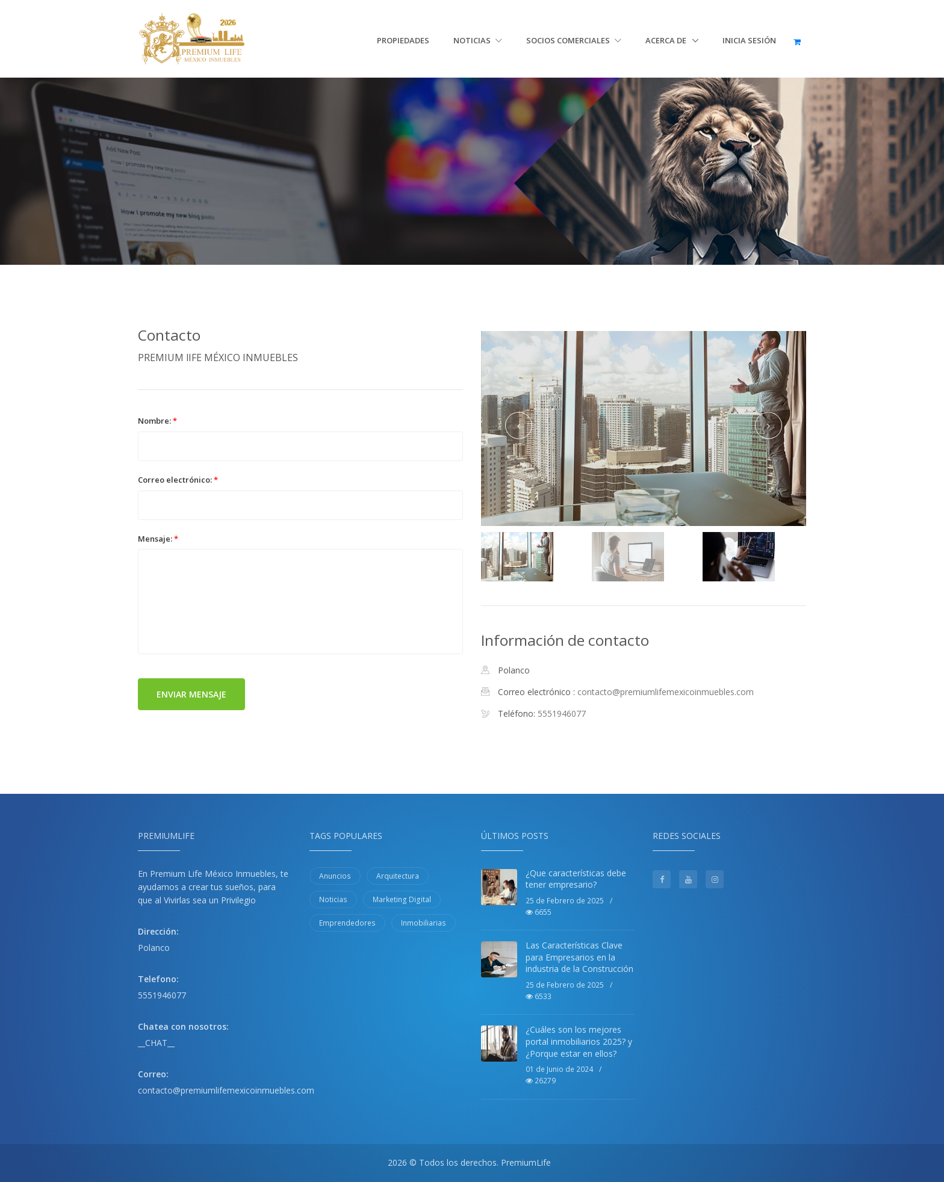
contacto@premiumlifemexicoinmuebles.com (665, 692)
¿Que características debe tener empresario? (576, 879)
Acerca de (666, 40)
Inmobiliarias (423, 923)
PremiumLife (526, 1162)
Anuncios (335, 876)
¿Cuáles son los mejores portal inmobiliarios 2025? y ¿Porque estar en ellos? (579, 1041)
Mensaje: (158, 538)
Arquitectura (397, 876)
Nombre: (157, 420)
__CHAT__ (156, 1042)
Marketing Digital (402, 899)
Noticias (477, 40)
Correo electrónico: (178, 479)
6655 (538, 912)
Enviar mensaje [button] (191, 694)
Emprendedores (347, 923)
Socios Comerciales (573, 40)
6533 (538, 996)
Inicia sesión (749, 40)
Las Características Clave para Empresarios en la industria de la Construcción (579, 956)
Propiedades (403, 40)
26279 (541, 1080)
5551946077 (162, 995)
